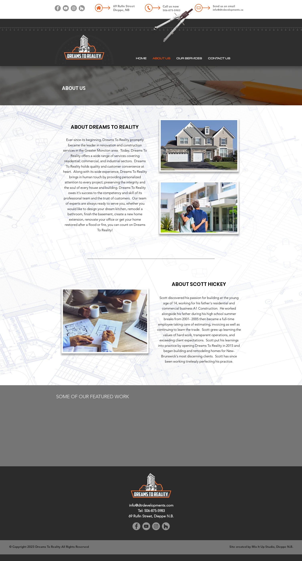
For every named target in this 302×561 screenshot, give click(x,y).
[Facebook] (58, 8)
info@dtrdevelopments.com (151, 505)
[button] (189, 58)
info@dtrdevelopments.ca (228, 9)
